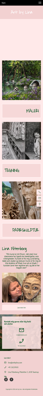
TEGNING (11, 170)
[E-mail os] (39, 198)
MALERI (32, 111)
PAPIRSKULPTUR (25, 230)
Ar (13, 12)
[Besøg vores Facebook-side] (11, 379)
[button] (40, 2)
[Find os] (39, 204)
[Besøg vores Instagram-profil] (6, 379)
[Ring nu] (39, 192)
